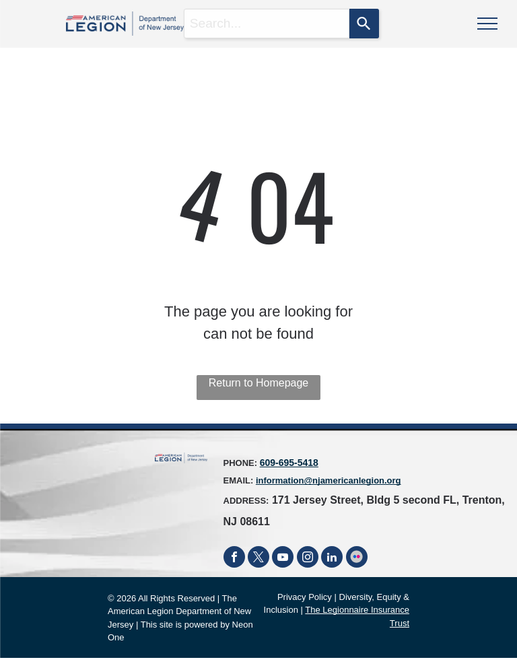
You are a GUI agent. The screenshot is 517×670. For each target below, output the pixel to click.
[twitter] (258, 558)
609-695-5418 (289, 462)
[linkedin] (332, 558)
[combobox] (267, 23)
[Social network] (357, 558)
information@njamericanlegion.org (328, 480)
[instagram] (307, 558)
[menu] (487, 23)
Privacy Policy (304, 597)
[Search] (364, 23)
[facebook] (234, 558)
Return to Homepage (259, 383)
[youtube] (283, 558)
